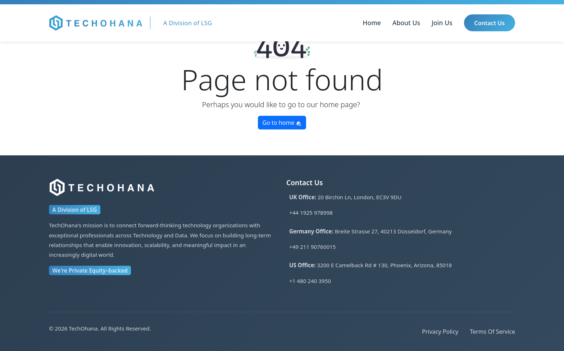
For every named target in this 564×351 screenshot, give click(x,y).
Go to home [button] (282, 123)
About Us (406, 22)
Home (372, 22)
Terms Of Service (492, 332)
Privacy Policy (440, 332)
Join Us (442, 22)
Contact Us (489, 23)
